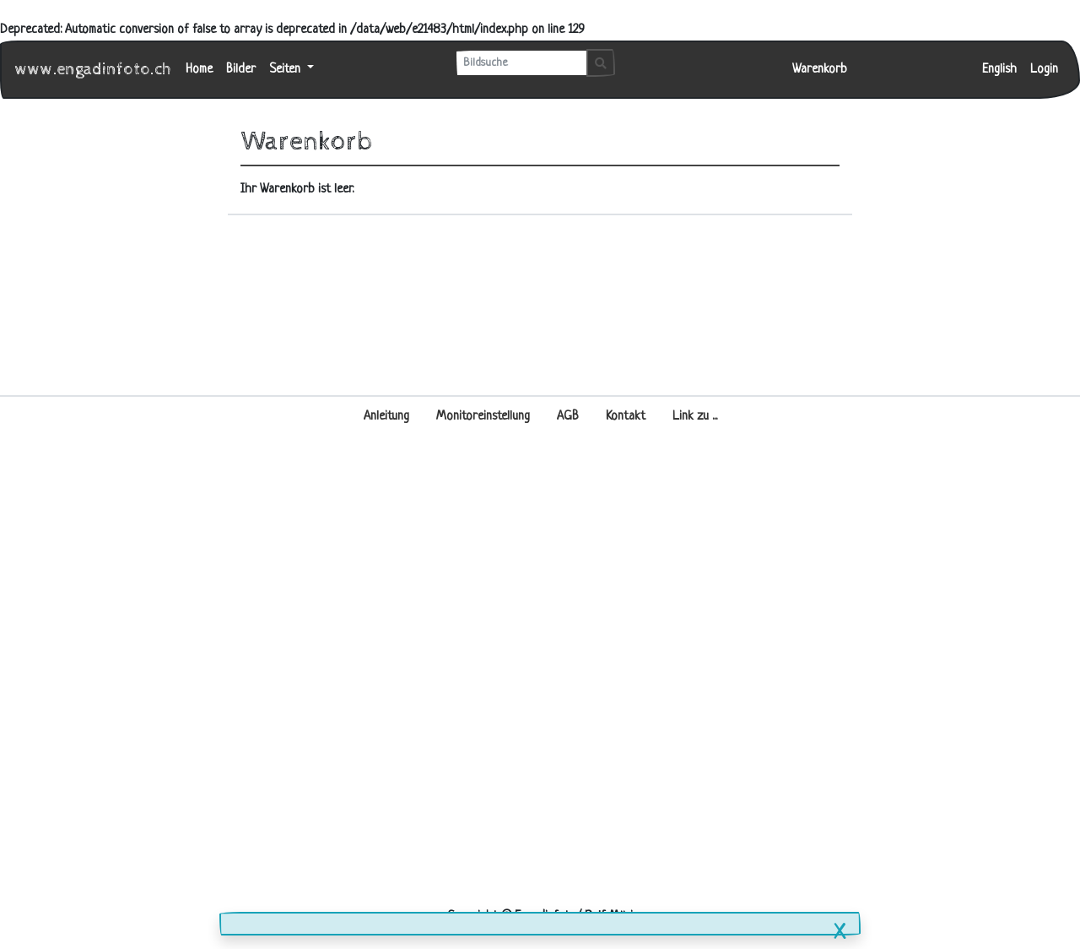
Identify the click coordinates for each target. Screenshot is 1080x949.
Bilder (241, 69)
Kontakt (625, 416)
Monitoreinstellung (483, 416)
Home (199, 69)
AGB (568, 416)
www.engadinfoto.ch (93, 69)
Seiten (286, 69)
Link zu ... (694, 416)
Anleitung (386, 416)
